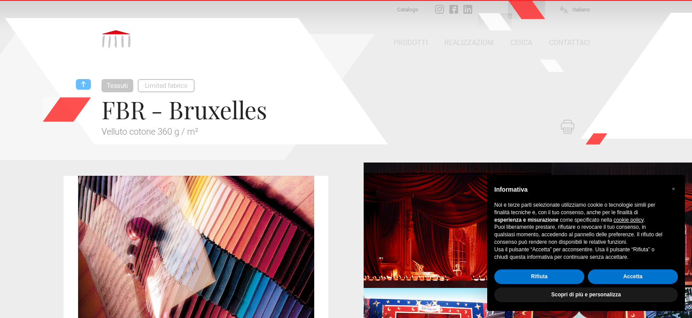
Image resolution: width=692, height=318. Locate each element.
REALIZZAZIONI (469, 42)
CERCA (521, 42)
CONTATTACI (569, 42)
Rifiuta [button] (539, 276)
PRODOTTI (411, 42)
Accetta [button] (632, 276)
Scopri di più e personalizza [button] (586, 295)
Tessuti (117, 86)
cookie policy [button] (628, 220)
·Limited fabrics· (166, 86)
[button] (673, 189)
